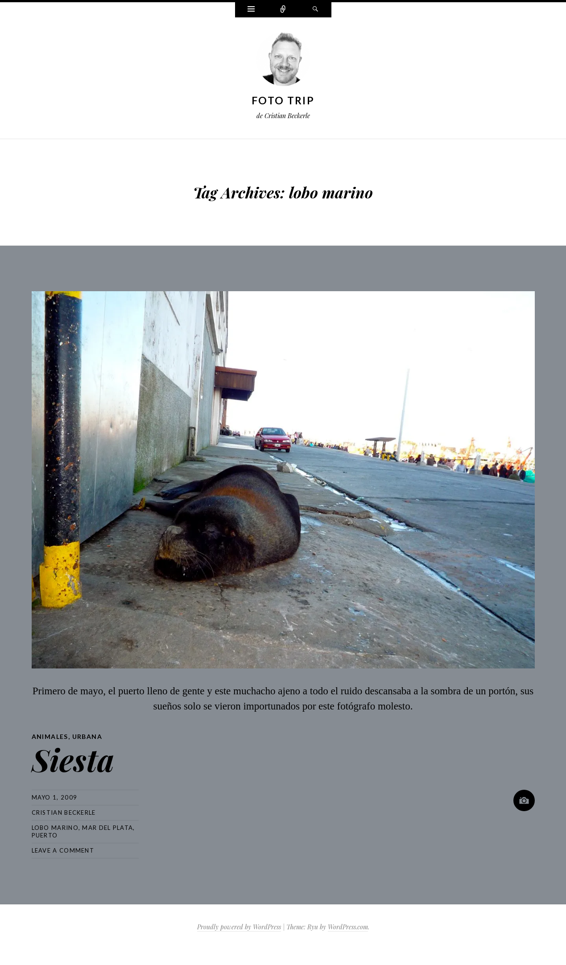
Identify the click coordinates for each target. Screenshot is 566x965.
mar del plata (107, 827)
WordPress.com (348, 927)
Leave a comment (63, 850)
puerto (45, 835)
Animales (50, 736)
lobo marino (55, 827)
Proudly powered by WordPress (239, 927)
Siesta (73, 759)
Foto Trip (283, 100)
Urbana (87, 736)
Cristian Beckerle (64, 812)
